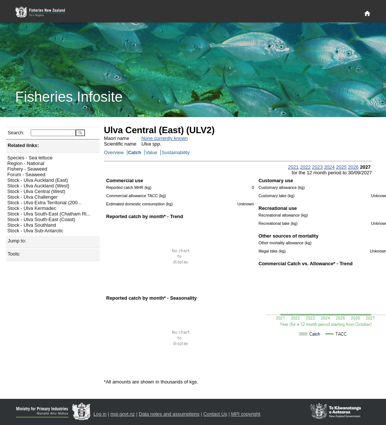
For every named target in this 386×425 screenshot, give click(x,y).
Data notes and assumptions (169, 414)
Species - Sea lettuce (30, 157)
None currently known (165, 138)
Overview (114, 152)
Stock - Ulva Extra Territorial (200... (44, 202)
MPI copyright (245, 414)
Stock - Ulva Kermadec (32, 208)
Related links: (23, 145)
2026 (353, 167)
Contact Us (215, 414)
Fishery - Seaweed (27, 169)
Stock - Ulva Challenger (32, 197)
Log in (100, 414)
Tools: (14, 254)
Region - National (26, 163)
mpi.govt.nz (122, 414)
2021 (293, 167)
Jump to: (17, 241)
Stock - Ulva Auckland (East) (37, 180)
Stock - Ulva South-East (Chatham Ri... (49, 214)
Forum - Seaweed (26, 174)
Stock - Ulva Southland (31, 225)
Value (151, 152)
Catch (135, 152)
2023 (317, 167)
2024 (329, 167)
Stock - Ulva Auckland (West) (38, 186)
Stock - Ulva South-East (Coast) (41, 219)
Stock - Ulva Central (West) (36, 191)
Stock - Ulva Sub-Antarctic (35, 230)
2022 (305, 167)
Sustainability (175, 152)
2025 (341, 167)
